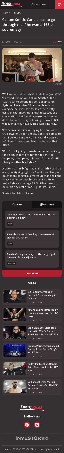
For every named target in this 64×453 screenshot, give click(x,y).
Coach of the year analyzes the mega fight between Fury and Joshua (31, 256)
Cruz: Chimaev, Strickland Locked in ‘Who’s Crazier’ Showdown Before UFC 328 (43, 331)
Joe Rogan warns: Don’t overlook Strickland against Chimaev (43, 295)
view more (32, 273)
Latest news (40, 4)
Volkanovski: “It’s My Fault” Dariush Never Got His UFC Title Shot (43, 385)
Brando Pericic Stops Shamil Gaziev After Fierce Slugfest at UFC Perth (44, 349)
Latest (17, 204)
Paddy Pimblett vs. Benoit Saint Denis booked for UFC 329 (43, 367)
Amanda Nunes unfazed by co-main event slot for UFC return (43, 313)
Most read (47, 204)
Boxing (11, 263)
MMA (10, 224)
